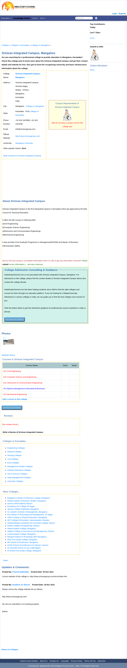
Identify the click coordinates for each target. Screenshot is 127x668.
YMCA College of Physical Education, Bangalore (27, 517)
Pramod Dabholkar (20, 572)
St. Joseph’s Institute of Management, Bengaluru (27, 512)
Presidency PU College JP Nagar (21, 506)
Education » (6, 18)
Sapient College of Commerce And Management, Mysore (30, 531)
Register (122, 13)
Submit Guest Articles (29, 661)
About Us (43, 661)
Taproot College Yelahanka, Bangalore (23, 509)
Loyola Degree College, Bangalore (21, 534)
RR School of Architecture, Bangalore (22, 542)
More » (43, 18)
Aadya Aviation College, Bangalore (21, 528)
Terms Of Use (90, 661)
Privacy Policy (76, 661)
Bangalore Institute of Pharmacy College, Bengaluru (28, 498)
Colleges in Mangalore (40, 45)
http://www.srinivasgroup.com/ (27, 136)
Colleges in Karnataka (20, 45)
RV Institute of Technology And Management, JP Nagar (30, 515)
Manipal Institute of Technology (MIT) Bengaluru (27, 537)
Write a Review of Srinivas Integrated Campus (22, 156)
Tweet (5, 560)
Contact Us (54, 661)
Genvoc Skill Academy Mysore (19, 503)
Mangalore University (24, 143)
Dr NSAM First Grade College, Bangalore (24, 551)
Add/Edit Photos (8, 355)
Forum (35, 18)
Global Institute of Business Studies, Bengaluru (26, 501)
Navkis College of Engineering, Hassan (23, 526)
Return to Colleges (10, 649)
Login (114, 13)
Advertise (101, 661)
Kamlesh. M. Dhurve (21, 585)
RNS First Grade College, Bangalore (22, 540)
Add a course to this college (14, 399)
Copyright (65, 661)
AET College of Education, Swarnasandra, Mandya (28, 520)
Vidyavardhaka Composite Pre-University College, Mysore (31, 523)
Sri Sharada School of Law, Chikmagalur (24, 548)
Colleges (5, 45)
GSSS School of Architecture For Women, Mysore (27, 545)
